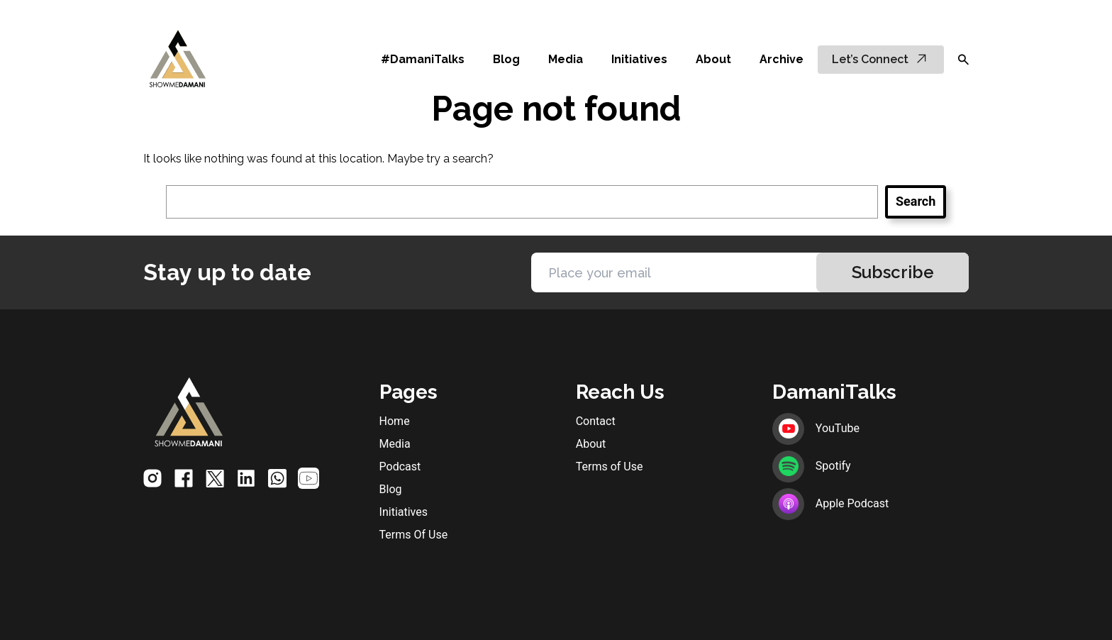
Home (394, 421)
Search (915, 201)
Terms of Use (609, 466)
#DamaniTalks (423, 59)
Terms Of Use (413, 534)
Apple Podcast (830, 503)
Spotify (811, 466)
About (713, 59)
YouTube (816, 428)
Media (565, 59)
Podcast (400, 466)
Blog (506, 59)
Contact (596, 421)
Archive (782, 59)
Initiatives (639, 59)
